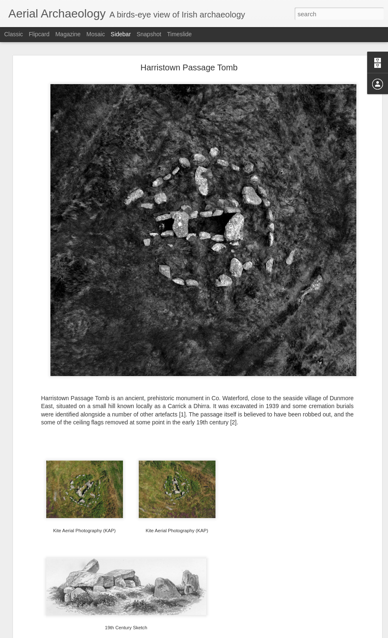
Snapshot (149, 34)
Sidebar (121, 34)
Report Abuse (244, 633)
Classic (13, 34)
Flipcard (39, 34)
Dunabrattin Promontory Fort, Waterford (64, 613)
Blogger (220, 633)
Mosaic (95, 34)
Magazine (68, 34)
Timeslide (179, 34)
